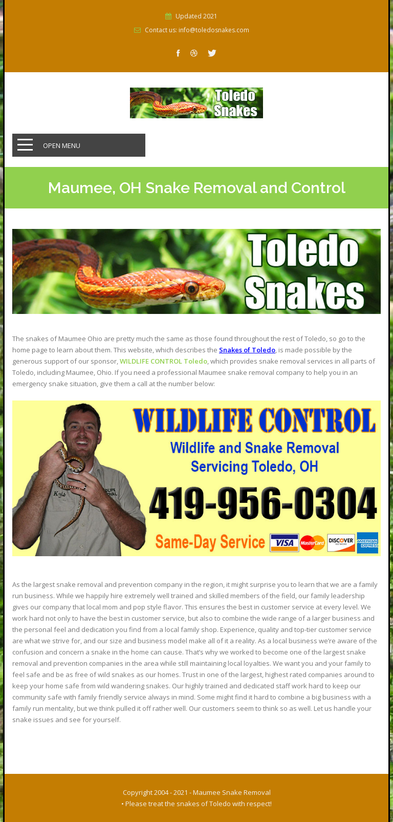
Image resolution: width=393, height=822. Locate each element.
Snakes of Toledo (247, 349)
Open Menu (61, 145)
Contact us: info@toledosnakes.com (197, 30)
